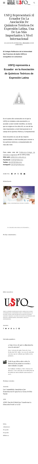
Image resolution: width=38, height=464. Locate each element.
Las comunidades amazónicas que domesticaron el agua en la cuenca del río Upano (17, 391)
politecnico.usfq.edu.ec (18, 157)
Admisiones (6, 427)
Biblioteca (6, 435)
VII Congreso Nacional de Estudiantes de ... (19, 227)
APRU (4, 399)
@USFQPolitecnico (15, 162)
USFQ (4, 424)
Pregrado (6, 429)
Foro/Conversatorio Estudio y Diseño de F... (19, 203)
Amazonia (5, 386)
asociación (10, 43)
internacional (18, 43)
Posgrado (6, 432)
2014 (5, 43)
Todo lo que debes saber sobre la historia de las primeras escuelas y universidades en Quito (19, 363)
